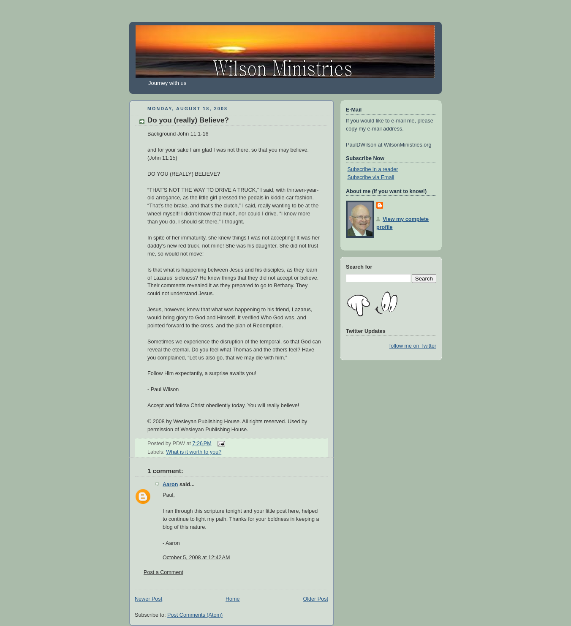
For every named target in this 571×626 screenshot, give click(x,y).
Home (233, 599)
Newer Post (148, 599)
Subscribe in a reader (373, 169)
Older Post (315, 599)
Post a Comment (163, 572)
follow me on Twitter (412, 346)
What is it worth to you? (193, 452)
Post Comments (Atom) (195, 615)
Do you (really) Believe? (188, 120)
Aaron (170, 484)
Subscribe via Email (371, 177)
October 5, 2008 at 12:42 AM (196, 558)
